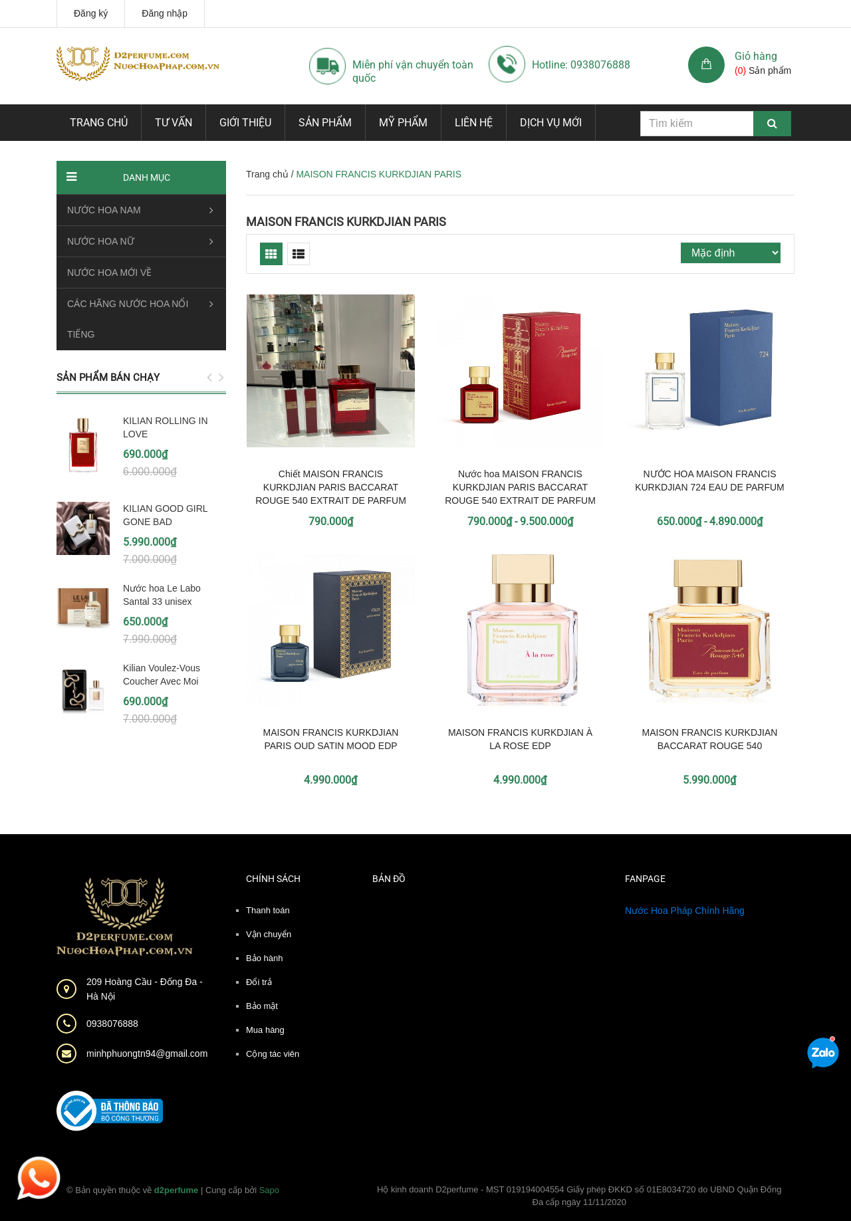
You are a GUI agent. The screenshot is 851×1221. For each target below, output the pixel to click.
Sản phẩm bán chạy (108, 378)
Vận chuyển (268, 934)
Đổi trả (259, 982)
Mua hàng (265, 1030)
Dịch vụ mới (551, 122)
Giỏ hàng (756, 56)
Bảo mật (262, 1006)
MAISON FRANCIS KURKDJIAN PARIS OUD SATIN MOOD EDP (331, 739)
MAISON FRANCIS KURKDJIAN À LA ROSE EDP (520, 739)
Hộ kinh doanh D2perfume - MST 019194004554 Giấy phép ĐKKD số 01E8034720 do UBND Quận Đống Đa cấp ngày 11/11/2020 (579, 1196)
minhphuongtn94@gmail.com (146, 1053)
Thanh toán (268, 910)
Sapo (269, 1190)
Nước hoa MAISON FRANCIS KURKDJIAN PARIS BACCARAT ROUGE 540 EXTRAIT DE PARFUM (520, 487)
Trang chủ (99, 122)
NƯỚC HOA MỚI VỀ (109, 272)
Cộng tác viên (272, 1054)
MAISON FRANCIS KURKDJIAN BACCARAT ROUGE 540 (710, 739)
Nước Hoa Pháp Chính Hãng (685, 910)
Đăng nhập (164, 13)
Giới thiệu (245, 122)
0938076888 (112, 1023)
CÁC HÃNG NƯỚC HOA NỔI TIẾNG (127, 319)
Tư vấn (173, 122)
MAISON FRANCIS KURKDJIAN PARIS (346, 222)
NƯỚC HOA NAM (104, 210)
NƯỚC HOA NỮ (100, 241)
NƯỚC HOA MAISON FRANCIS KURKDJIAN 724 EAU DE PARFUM (710, 481)
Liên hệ (474, 122)
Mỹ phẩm (403, 122)
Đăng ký (91, 13)
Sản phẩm (325, 122)
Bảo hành (264, 958)
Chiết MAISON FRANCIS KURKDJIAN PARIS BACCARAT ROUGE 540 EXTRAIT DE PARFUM (330, 487)
